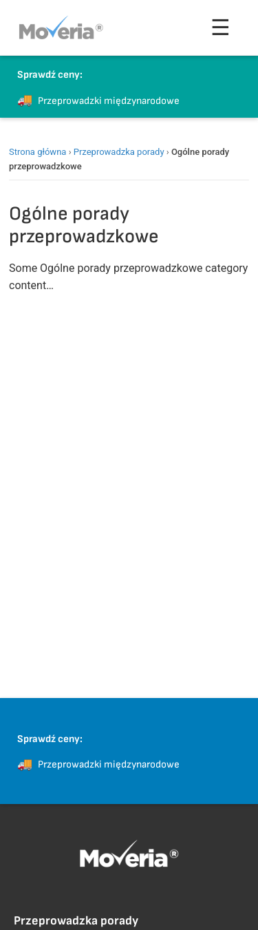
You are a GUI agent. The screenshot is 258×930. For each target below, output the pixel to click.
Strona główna (37, 152)
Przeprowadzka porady (119, 152)
